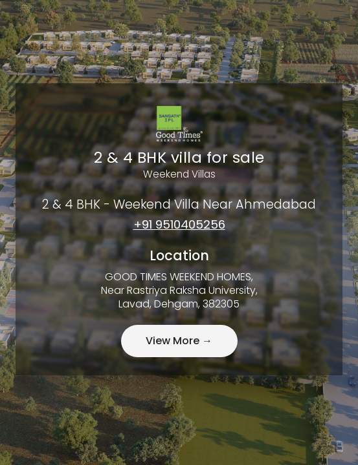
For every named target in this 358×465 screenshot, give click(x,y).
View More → (179, 340)
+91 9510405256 (179, 224)
